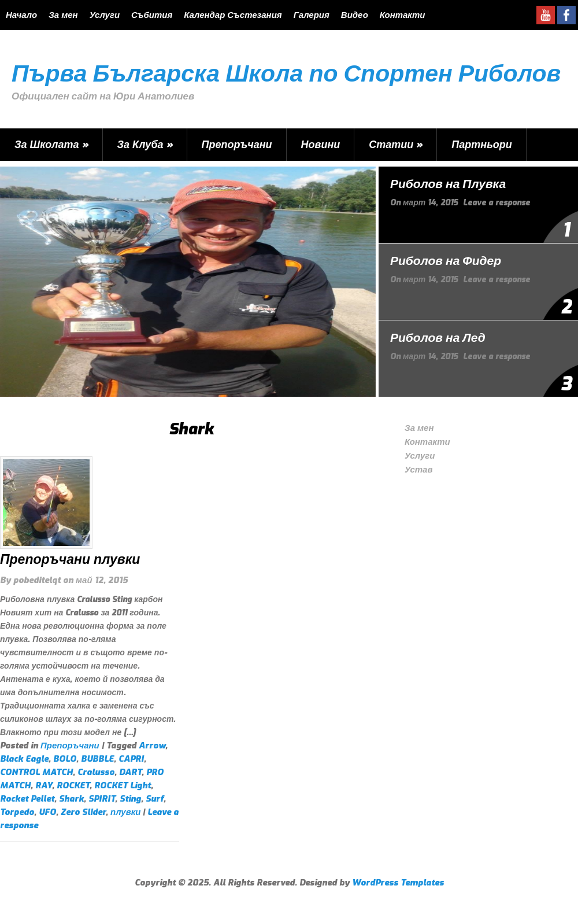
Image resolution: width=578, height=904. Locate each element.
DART (130, 772)
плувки (125, 812)
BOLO (64, 759)
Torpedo (17, 812)
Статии (396, 145)
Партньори (481, 145)
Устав (419, 469)
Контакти (402, 15)
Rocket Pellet (27, 799)
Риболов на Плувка (448, 184)
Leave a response (496, 202)
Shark (71, 799)
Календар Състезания (232, 15)
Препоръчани (237, 145)
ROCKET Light (122, 785)
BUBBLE (97, 759)
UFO (47, 812)
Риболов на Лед (438, 338)
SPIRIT (101, 799)
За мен (63, 15)
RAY (43, 785)
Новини (320, 145)
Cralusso (95, 772)
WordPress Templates (398, 882)
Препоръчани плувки (70, 560)
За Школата (51, 145)
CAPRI (131, 759)
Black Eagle (24, 759)
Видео (354, 15)
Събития (151, 15)
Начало (21, 15)
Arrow (152, 745)
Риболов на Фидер (445, 261)
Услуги (105, 15)
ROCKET (73, 785)
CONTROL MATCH (36, 772)
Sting (130, 799)
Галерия (311, 15)
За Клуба (145, 145)
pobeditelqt (37, 580)
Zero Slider (83, 812)
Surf (155, 799)
